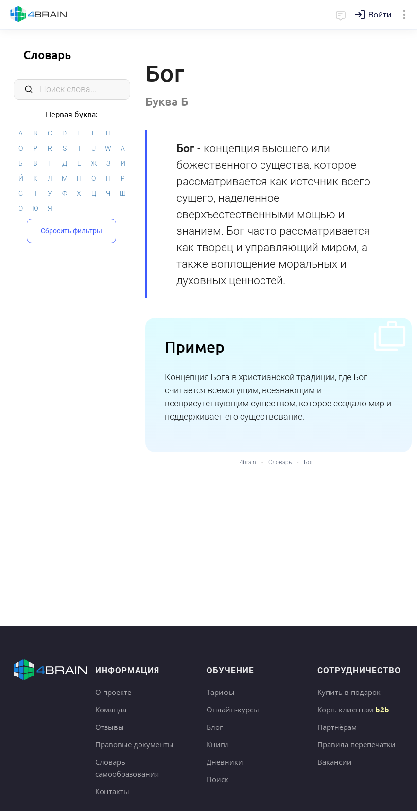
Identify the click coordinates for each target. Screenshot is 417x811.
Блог (215, 727)
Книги (217, 744)
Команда (110, 709)
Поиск (217, 779)
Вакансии (334, 762)
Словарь (47, 54)
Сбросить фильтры (71, 231)
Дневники (225, 762)
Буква (167, 101)
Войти (379, 14)
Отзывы (109, 727)
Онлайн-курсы (233, 709)
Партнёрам (337, 727)
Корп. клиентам (353, 709)
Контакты (112, 791)
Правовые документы (134, 744)
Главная (39, 14)
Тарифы (221, 692)
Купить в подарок (349, 692)
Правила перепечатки (356, 744)
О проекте (113, 692)
